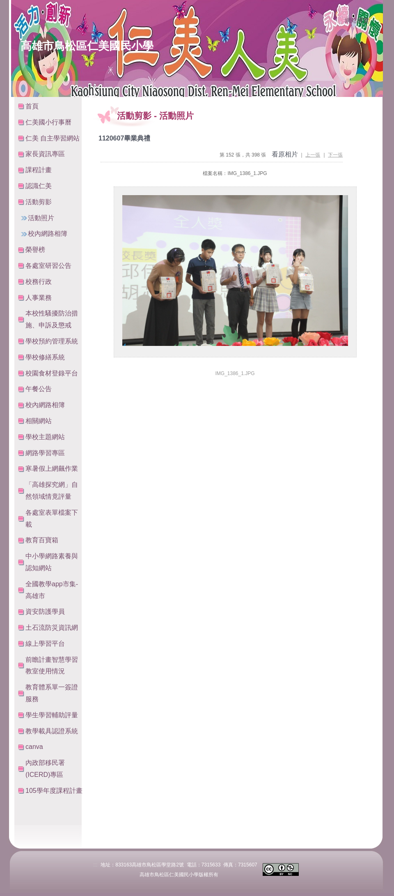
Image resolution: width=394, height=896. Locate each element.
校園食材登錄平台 (51, 373)
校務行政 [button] (38, 281)
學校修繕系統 (45, 357)
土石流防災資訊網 (51, 627)
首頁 (32, 106)
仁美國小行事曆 (48, 122)
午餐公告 (38, 388)
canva (34, 746)
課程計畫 (38, 169)
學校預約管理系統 (51, 341)
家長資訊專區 (45, 153)
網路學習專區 (45, 452)
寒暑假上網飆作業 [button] (51, 468)
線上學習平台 (45, 643)
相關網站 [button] (38, 420)
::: (337, 21)
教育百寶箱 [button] (41, 540)
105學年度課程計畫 (53, 790)
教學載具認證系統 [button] (51, 731)
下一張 (335, 155)
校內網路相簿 (47, 233)
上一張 (312, 155)
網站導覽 (357, 20)
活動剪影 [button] (38, 201)
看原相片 (285, 154)
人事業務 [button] (38, 297)
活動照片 (41, 217)
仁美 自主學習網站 (52, 138)
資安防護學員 (45, 611)
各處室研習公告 (48, 265)
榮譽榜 (35, 249)
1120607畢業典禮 (124, 138)
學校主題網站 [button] (45, 436)
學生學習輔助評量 (51, 715)
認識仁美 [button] (38, 185)
